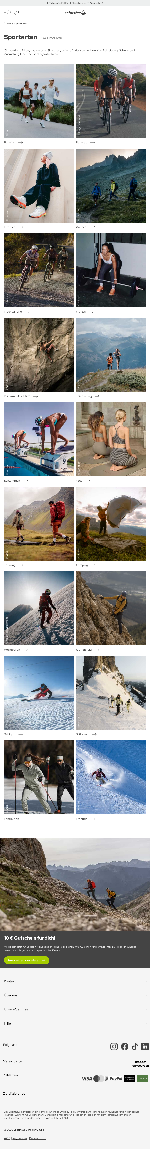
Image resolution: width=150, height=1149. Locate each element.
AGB (7, 1138)
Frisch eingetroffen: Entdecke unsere (68, 3)
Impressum (20, 1138)
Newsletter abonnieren (24, 960)
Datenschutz (37, 1138)
